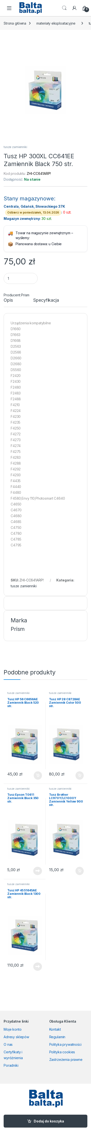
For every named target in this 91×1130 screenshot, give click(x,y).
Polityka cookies (62, 1052)
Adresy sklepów (16, 1037)
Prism (25, 295)
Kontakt (55, 1029)
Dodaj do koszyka (49, 1121)
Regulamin (57, 1037)
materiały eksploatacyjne (55, 23)
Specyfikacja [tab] (46, 300)
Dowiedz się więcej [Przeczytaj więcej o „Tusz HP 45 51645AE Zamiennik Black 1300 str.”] (37, 966)
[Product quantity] (21, 278)
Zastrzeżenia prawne (66, 1059)
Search (64, 8)
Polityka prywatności (65, 1044)
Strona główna (15, 23)
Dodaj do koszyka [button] (38, 775)
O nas (8, 1044)
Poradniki (11, 1065)
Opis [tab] (8, 300)
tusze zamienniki (15, 147)
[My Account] (74, 8)
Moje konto (13, 1029)
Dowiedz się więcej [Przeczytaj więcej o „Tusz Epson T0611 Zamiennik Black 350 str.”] (37, 871)
